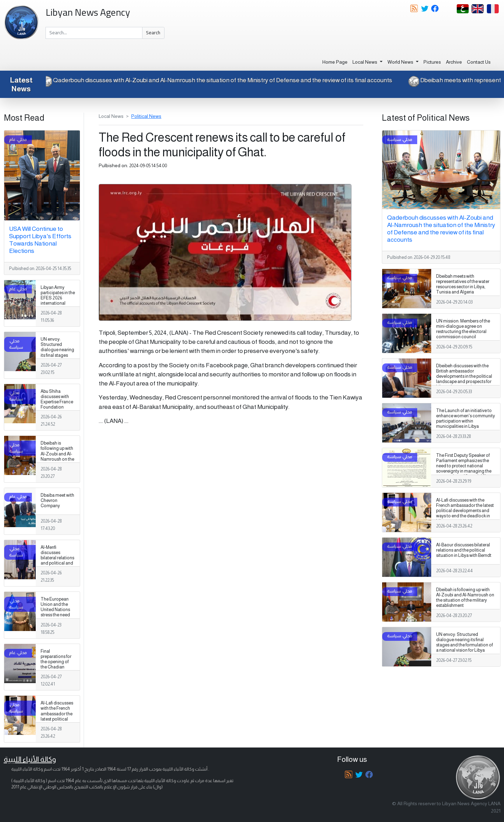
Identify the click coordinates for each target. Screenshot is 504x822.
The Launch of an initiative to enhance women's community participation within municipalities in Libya (465, 418)
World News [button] (400, 62)
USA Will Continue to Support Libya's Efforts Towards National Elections (40, 239)
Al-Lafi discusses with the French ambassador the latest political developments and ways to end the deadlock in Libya (57, 722)
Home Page (335, 62)
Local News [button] (365, 62)
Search (153, 32)
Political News (146, 116)
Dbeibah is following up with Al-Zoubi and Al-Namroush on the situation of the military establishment (57, 459)
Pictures (432, 62)
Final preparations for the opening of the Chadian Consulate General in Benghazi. (56, 667)
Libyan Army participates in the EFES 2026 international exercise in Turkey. (58, 301)
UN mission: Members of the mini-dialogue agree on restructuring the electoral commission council (463, 329)
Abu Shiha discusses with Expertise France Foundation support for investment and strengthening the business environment (57, 412)
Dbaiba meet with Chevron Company (57, 500)
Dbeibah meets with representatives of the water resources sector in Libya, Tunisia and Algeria (462, 284)
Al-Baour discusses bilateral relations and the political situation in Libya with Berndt (463, 550)
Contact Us (479, 62)
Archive (454, 62)
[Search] (94, 33)
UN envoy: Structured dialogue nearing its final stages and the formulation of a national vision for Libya (58, 358)
